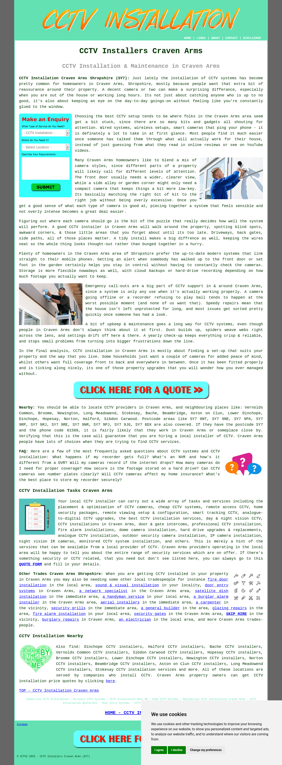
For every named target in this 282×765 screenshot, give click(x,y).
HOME (187, 38)
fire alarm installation (59, 614)
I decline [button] (176, 750)
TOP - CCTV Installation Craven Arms (59, 690)
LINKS (201, 38)
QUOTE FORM (30, 564)
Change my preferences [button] (206, 750)
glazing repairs (229, 608)
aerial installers (120, 602)
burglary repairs (60, 620)
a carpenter (208, 602)
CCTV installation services (146, 670)
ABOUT (215, 38)
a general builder (160, 608)
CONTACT (231, 38)
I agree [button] (159, 750)
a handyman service (123, 597)
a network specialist (103, 591)
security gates (150, 614)
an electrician (135, 620)
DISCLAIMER (252, 38)
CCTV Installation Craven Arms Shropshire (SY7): (74, 78)
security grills (68, 608)
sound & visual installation (127, 585)
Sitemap (22, 724)
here (110, 681)
